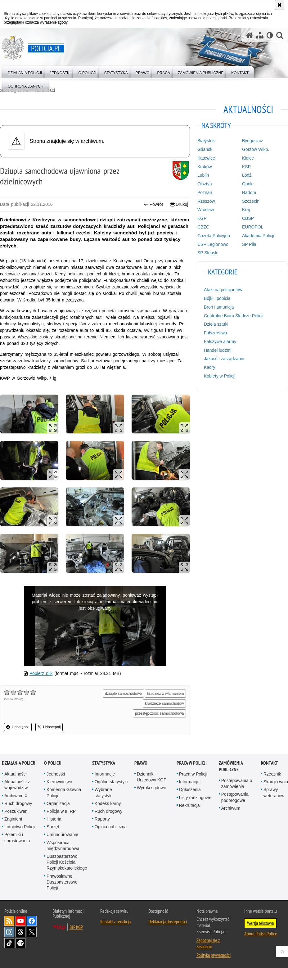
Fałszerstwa (215, 332)
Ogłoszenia (190, 789)
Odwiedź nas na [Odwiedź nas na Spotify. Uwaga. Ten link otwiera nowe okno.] (20, 943)
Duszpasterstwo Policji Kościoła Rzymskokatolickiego (67, 862)
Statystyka (103, 763)
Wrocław (205, 209)
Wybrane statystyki (104, 792)
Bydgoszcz (252, 140)
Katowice (206, 158)
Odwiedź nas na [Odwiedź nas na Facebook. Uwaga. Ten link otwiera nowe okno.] (32, 921)
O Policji (52, 763)
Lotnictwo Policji (19, 826)
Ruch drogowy (18, 803)
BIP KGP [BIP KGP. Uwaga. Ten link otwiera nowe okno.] (76, 927)
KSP (246, 166)
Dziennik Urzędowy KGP (152, 776)
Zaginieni (13, 818)
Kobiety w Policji (219, 375)
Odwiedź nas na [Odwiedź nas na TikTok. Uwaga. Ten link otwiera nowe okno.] (9, 943)
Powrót (153, 204)
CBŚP (248, 218)
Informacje (105, 773)
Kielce (248, 158)
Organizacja (58, 803)
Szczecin (250, 201)
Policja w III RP (61, 811)
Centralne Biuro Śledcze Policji (233, 315)
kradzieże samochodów (164, 703)
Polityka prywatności (213, 955)
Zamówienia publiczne (231, 766)
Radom (249, 192)
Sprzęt (53, 826)
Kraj (246, 209)
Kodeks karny (108, 803)
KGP (202, 218)
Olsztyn (204, 183)
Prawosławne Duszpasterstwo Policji (62, 882)
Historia (54, 818)
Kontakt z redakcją (115, 921)
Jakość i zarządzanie (224, 358)
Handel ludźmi (218, 350)
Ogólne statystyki (111, 781)
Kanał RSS (9, 921)
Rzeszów (206, 201)
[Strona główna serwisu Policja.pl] (249, 35)
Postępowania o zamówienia (236, 783)
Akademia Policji (258, 235)
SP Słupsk (207, 252)
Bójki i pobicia (217, 298)
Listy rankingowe (195, 797)
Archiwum (230, 808)
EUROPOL (252, 226)
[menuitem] (25, 71)
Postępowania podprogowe (235, 797)
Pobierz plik (41, 673)
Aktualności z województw (17, 784)
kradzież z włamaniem (165, 693)
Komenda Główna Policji (64, 792)
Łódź (246, 175)
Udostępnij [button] (17, 727)
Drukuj (179, 204)
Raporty (102, 818)
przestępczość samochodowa (159, 713)
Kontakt (269, 763)
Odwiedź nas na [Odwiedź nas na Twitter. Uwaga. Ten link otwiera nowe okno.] (32, 932)
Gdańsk (204, 149)
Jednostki (56, 773)
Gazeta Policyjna (213, 235)
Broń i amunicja (219, 307)
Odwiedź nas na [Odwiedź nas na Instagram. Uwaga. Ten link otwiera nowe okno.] (9, 932)
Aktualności (15, 773)
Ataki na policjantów (223, 289)
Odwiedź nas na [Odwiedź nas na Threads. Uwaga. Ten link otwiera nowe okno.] (20, 932)
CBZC (203, 226)
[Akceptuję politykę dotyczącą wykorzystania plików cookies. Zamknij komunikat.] (279, 5)
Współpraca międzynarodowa (63, 845)
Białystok (206, 140)
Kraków (204, 166)
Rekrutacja (189, 805)
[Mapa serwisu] (259, 35)
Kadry (209, 367)
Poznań (204, 192)
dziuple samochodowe (123, 693)
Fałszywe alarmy (220, 341)
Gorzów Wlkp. (255, 149)
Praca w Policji (192, 763)
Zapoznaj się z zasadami (208, 943)
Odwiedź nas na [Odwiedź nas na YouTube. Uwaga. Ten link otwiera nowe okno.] (20, 921)
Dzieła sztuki (216, 324)
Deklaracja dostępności (167, 921)
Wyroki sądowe (151, 787)
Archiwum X (16, 795)
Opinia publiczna (111, 826)
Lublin (203, 175)
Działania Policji (18, 763)
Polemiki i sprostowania (17, 837)
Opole (248, 183)
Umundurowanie (62, 834)
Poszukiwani (16, 811)
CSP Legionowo (212, 244)
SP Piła (249, 244)
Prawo (140, 763)
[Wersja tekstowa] (270, 35)
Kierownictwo (59, 781)
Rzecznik (272, 773)
